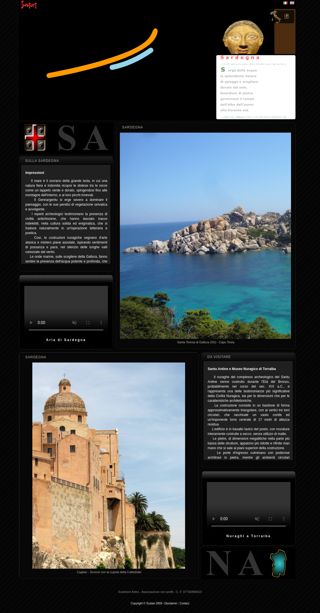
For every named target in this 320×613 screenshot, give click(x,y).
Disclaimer (171, 603)
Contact (184, 603)
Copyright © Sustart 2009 (146, 603)
